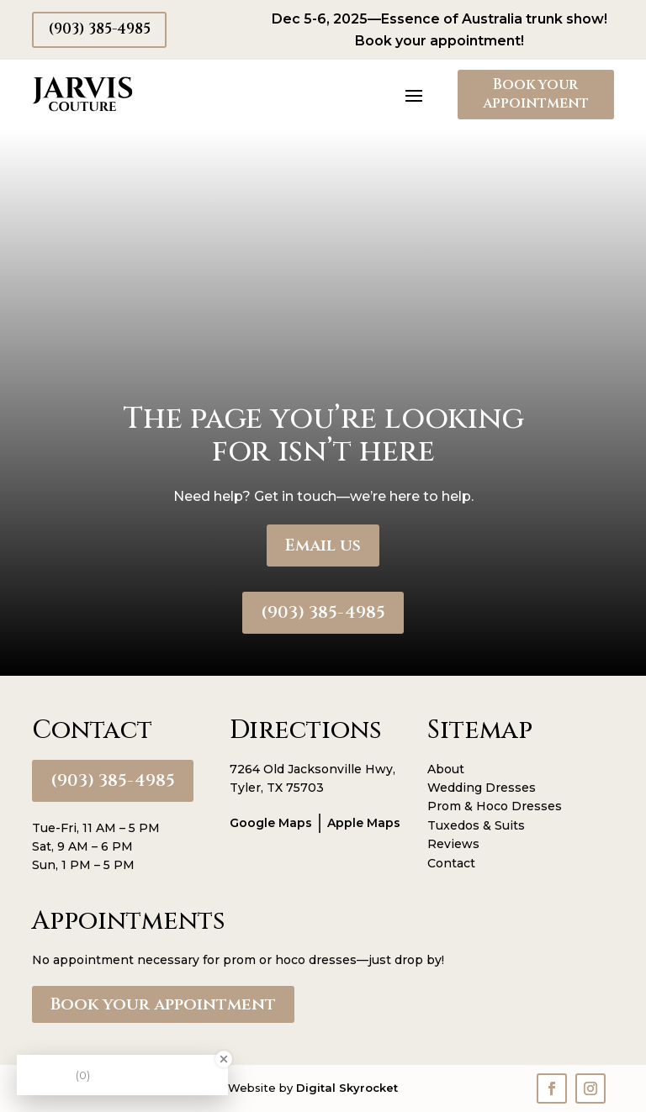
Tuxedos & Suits (476, 825)
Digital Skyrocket (347, 1087)
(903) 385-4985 (99, 29)
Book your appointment (536, 94)
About (445, 769)
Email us (323, 545)
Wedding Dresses (481, 787)
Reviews (453, 843)
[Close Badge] (223, 1059)
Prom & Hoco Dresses (494, 806)
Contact (451, 863)
